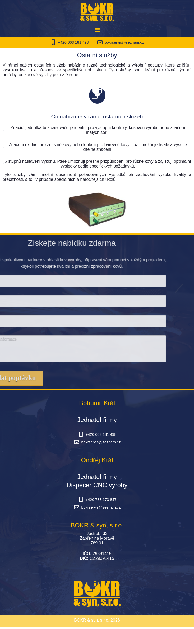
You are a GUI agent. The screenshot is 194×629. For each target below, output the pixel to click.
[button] (97, 29)
